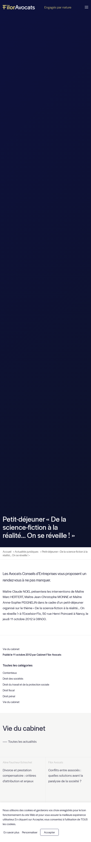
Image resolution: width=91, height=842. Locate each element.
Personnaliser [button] (29, 832)
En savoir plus (11, 832)
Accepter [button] (49, 832)
